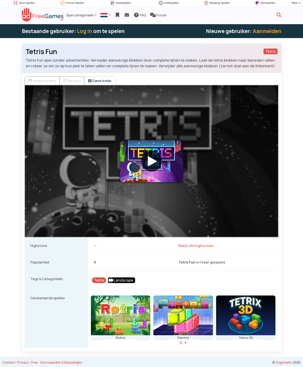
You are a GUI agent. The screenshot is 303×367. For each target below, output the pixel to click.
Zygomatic (284, 362)
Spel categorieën (80, 15)
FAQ (139, 15)
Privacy (23, 362)
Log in (84, 31)
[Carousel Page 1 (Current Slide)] (180, 342)
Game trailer (100, 80)
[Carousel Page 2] (185, 342)
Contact (9, 362)
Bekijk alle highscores (195, 245)
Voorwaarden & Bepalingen (61, 362)
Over (34, 362)
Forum (158, 15)
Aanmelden (267, 31)
